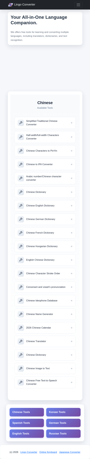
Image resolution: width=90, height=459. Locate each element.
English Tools (20, 433)
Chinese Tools (21, 412)
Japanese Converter (69, 452)
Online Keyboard (48, 452)
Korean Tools (57, 412)
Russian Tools (58, 433)
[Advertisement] (45, 68)
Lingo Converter (21, 5)
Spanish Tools (21, 422)
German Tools (57, 422)
